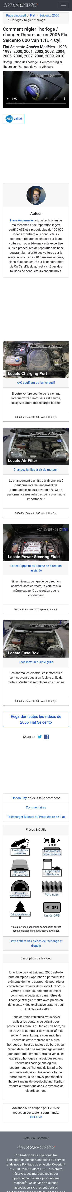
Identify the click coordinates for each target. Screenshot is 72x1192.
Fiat (32, 15)
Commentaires (36, 807)
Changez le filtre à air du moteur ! (36, 469)
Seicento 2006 (49, 15)
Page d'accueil (16, 15)
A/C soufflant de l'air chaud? (36, 382)
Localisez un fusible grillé (36, 662)
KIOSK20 (36, 1117)
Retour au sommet (36, 1138)
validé (13, 119)
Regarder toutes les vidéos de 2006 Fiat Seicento (36, 719)
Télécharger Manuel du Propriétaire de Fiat (36, 817)
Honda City (19, 798)
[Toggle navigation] (63, 5)
